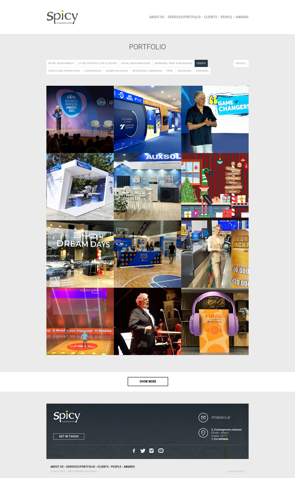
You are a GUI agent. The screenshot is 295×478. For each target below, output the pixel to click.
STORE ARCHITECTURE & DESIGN (98, 63)
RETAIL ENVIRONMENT (61, 63)
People (226, 17)
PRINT (170, 70)
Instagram (151, 450)
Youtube (161, 450)
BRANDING (202, 70)
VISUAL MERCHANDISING (135, 63)
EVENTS (201, 63)
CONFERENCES (93, 70)
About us (156, 17)
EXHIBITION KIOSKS (117, 70)
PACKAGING (185, 70)
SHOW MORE (148, 381)
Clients (210, 17)
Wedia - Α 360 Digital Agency (236, 471)
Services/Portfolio (184, 17)
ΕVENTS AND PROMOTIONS (64, 70)
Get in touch (69, 436)
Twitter (142, 451)
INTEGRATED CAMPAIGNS (147, 70)
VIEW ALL (241, 63)
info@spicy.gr (220, 417)
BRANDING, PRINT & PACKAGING (173, 63)
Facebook (133, 450)
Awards (242, 17)
